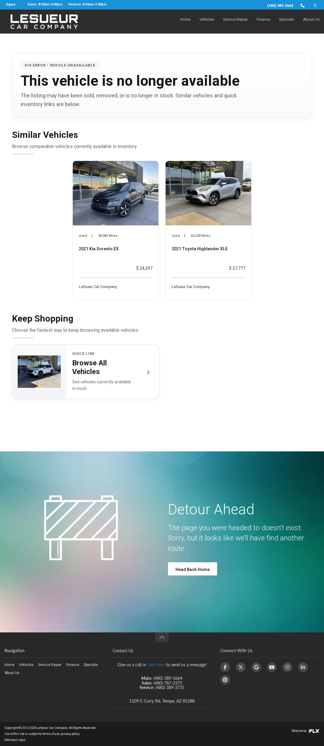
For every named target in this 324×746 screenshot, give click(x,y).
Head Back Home (192, 569)
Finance (263, 23)
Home (185, 23)
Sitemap (10, 740)
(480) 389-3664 (280, 6)
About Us (311, 23)
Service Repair (235, 23)
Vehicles (206, 23)
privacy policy (70, 734)
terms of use (51, 734)
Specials (286, 23)
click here (156, 664)
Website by (306, 731)
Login (21, 740)
